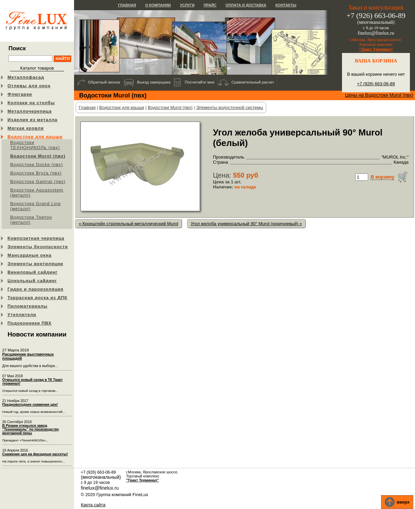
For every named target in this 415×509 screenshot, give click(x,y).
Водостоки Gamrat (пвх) (38, 181)
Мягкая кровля (25, 128)
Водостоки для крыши (34, 136)
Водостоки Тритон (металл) (31, 220)
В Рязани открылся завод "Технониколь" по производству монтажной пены (30, 429)
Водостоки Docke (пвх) (36, 164)
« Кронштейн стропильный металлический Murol (128, 223)
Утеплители (21, 314)
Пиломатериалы (27, 306)
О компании (158, 5)
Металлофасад (25, 77)
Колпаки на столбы (31, 102)
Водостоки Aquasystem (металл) (36, 192)
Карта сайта (93, 504)
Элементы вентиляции (35, 263)
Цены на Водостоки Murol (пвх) (379, 95)
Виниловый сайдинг (32, 272)
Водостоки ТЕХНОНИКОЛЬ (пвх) (35, 145)
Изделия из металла (32, 119)
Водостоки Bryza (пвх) (36, 173)
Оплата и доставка (245, 5)
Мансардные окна (29, 255)
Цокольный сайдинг (32, 280)
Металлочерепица (29, 111)
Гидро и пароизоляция (35, 289)
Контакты (285, 5)
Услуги (187, 5)
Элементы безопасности (37, 246)
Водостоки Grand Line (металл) (35, 206)
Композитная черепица (35, 238)
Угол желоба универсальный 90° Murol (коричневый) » (246, 223)
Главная (127, 5)
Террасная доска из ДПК (37, 297)
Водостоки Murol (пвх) (38, 156)
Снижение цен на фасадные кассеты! (35, 454)
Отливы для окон (29, 85)
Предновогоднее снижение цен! (30, 404)
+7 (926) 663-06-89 (376, 83)
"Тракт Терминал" (376, 49)
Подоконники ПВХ (29, 323)
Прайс (209, 5)
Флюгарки (19, 94)
